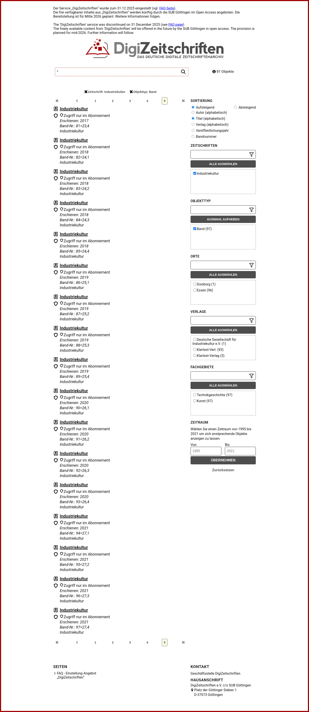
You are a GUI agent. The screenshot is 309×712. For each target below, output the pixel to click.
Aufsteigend (203, 107)
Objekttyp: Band (143, 92)
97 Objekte (223, 71)
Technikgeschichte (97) (212, 395)
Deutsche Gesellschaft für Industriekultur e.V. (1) (214, 342)
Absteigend (245, 107)
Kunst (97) (203, 401)
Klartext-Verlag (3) (208, 356)
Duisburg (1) (204, 284)
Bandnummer (204, 137)
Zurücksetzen (223, 470)
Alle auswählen (223, 164)
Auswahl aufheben (223, 219)
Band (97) (202, 229)
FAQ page (175, 25)
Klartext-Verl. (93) (208, 350)
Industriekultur (74, 108)
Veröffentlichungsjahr (210, 131)
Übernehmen (223, 460)
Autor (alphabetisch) (209, 113)
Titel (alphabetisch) (208, 119)
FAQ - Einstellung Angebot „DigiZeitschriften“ (76, 675)
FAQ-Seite (166, 8)
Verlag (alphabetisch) (210, 125)
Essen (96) (203, 290)
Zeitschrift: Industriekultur (104, 92)
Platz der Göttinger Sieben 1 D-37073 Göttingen (215, 692)
